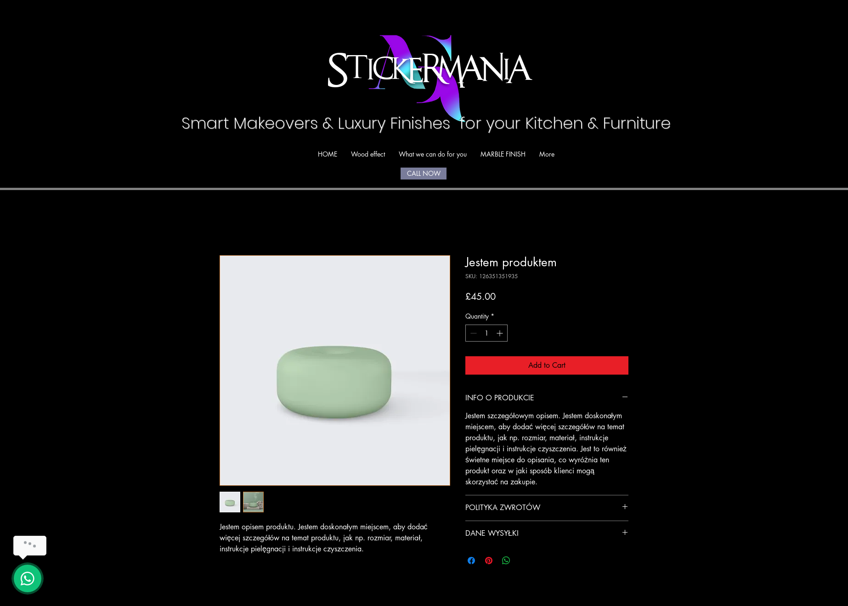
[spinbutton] (486, 333)
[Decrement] (472, 333)
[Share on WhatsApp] (506, 560)
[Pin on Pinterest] (488, 560)
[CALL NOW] (424, 174)
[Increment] (500, 333)
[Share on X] (523, 560)
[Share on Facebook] (471, 560)
